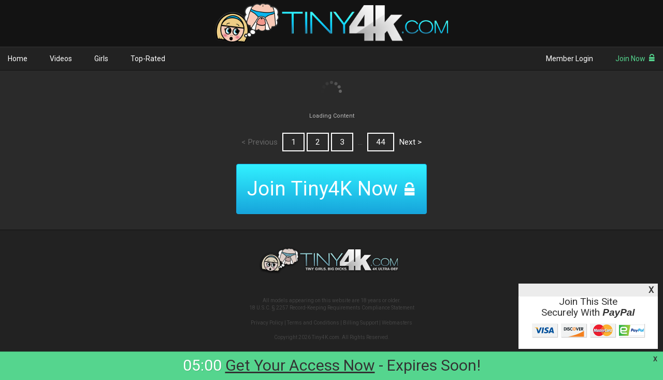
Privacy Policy (267, 323)
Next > (410, 142)
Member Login (569, 58)
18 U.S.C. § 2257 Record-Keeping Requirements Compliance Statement (331, 308)
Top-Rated (148, 58)
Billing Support (360, 323)
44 (380, 142)
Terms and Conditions (313, 323)
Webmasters (397, 323)
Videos (61, 58)
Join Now (635, 58)
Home (17, 58)
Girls (101, 58)
